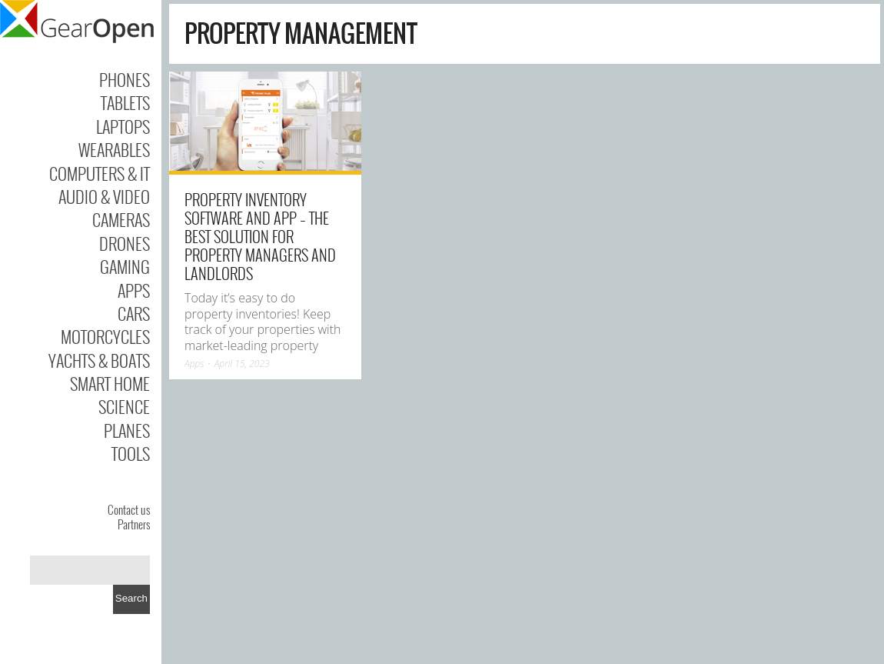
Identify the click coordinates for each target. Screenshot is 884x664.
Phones (124, 79)
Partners (134, 524)
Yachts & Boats (99, 360)
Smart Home (110, 383)
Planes (127, 430)
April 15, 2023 (242, 363)
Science (124, 406)
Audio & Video (104, 196)
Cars (134, 313)
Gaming (125, 266)
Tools (130, 453)
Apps (134, 290)
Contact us (129, 509)
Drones (124, 243)
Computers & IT (99, 173)
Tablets (125, 102)
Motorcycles (105, 336)
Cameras (121, 219)
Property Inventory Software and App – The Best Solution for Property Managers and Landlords (260, 236)
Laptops (123, 126)
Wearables (114, 149)
